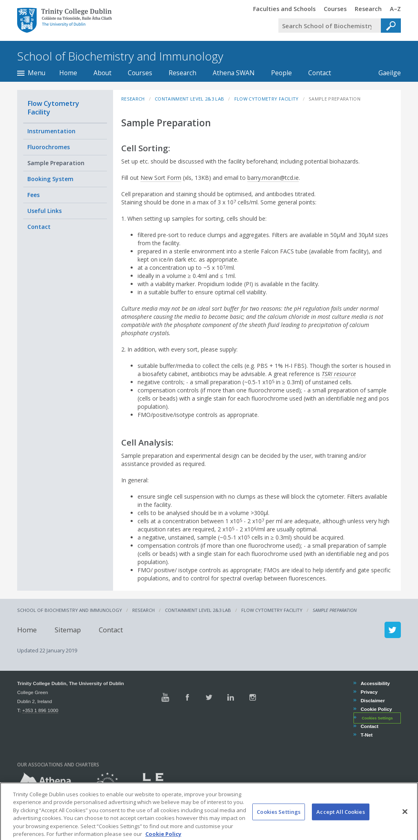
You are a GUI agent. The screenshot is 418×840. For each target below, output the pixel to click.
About (102, 72)
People (281, 72)
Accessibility (375, 683)
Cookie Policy (376, 709)
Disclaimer (372, 700)
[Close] (405, 823)
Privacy (369, 691)
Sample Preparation (55, 163)
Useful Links (44, 211)
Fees (33, 195)
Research (182, 72)
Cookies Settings (377, 718)
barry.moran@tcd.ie (273, 177)
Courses (140, 72)
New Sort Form (160, 177)
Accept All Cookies (340, 823)
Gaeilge (385, 72)
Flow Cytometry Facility (53, 107)
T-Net (366, 734)
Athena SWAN (234, 72)
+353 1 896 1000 (40, 710)
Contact (319, 72)
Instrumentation (51, 131)
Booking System (50, 179)
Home (68, 72)
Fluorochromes (48, 147)
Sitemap (68, 629)
